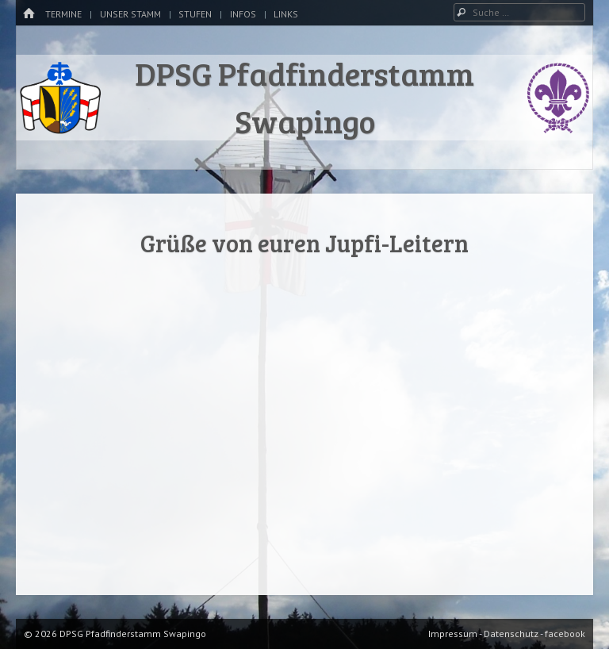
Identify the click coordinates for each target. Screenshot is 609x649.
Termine (63, 14)
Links (286, 14)
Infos (243, 14)
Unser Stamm (130, 14)
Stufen (195, 14)
